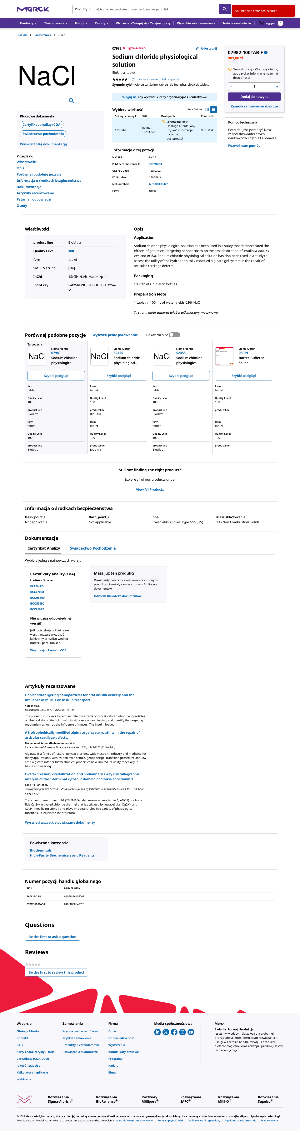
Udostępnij (206, 48)
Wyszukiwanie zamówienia (196, 23)
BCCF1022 (37, 609)
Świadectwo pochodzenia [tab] (93, 548)
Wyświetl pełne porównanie (115, 335)
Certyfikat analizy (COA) (41, 124)
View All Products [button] (150, 489)
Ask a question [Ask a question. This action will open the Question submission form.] (172, 79)
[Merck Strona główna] (33, 9)
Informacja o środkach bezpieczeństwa (49, 180)
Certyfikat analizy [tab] (44, 548)
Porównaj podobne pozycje (39, 174)
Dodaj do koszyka (254, 96)
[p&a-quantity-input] (254, 87)
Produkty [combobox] (81, 9)
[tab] (26, 35)
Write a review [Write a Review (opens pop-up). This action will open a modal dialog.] (149, 79)
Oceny (22, 205)
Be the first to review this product (58, 973)
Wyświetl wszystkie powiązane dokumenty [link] (60, 822)
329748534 (155, 164)
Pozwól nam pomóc (244, 145)
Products (22, 35)
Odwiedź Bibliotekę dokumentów (117, 596)
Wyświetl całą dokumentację (43, 144)
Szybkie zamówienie (236, 23)
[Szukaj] (225, 9)
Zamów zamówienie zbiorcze (254, 106)
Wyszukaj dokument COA (48, 650)
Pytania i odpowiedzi (34, 199)
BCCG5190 (37, 603)
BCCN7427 (37, 586)
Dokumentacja (29, 187)
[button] (151, 23)
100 (71, 251)
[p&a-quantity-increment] (277, 86)
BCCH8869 (37, 598)
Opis (20, 168)
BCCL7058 (37, 592)
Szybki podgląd (56, 375)
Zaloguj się (128, 97)
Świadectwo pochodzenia (43, 133)
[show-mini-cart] (271, 23)
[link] (37, 1031)
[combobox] (151, 9)
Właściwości (27, 162)
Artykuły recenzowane (35, 193)
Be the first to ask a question (52, 936)
